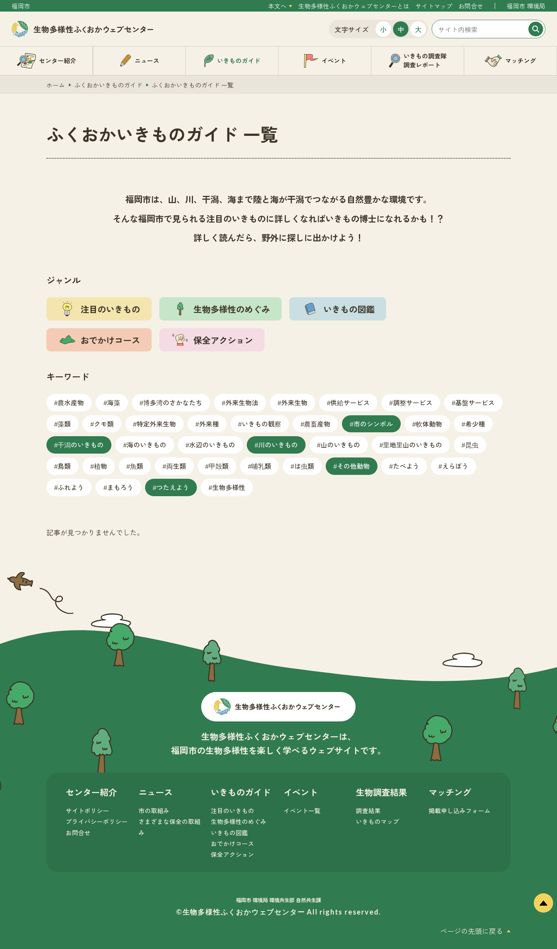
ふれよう (71, 487)
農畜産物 (317, 423)
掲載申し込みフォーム (459, 810)
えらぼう (455, 466)
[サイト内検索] (488, 29)
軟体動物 (429, 423)
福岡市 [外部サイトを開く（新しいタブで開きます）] (21, 6)
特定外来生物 (156, 423)
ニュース (155, 792)
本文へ (277, 6)
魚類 (136, 466)
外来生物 (294, 402)
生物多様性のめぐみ (239, 821)
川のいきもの (278, 444)
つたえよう (172, 487)
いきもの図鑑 (229, 832)
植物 (100, 466)
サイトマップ (434, 6)
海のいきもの (146, 444)
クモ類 (104, 423)
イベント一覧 (302, 810)
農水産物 (71, 402)
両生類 (176, 466)
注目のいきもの (232, 810)
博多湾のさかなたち (172, 402)
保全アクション (232, 854)
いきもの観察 (261, 423)
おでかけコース (232, 843)
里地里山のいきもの (412, 444)
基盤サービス (475, 402)
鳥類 (64, 466)
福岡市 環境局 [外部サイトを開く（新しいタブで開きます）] (526, 6)
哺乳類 (261, 466)
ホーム (55, 85)
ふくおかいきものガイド (108, 85)
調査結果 (368, 810)
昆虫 (471, 444)
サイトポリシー (87, 810)
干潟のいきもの (81, 444)
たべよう (406, 466)
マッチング (450, 792)
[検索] (535, 29)
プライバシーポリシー (97, 821)
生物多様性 (228, 487)
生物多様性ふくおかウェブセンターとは (354, 6)
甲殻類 (219, 466)
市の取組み (153, 810)
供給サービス (350, 402)
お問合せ (470, 6)
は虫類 (304, 466)
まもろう (120, 487)
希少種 (475, 423)
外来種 (209, 423)
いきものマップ (377, 821)
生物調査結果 (381, 792)
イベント (301, 792)
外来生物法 (242, 402)
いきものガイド (240, 792)
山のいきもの (340, 444)
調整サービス (412, 402)
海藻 (113, 402)
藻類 (64, 423)
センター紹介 (91, 792)
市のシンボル (373, 423)
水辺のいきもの (212, 444)
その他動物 (353, 466)
